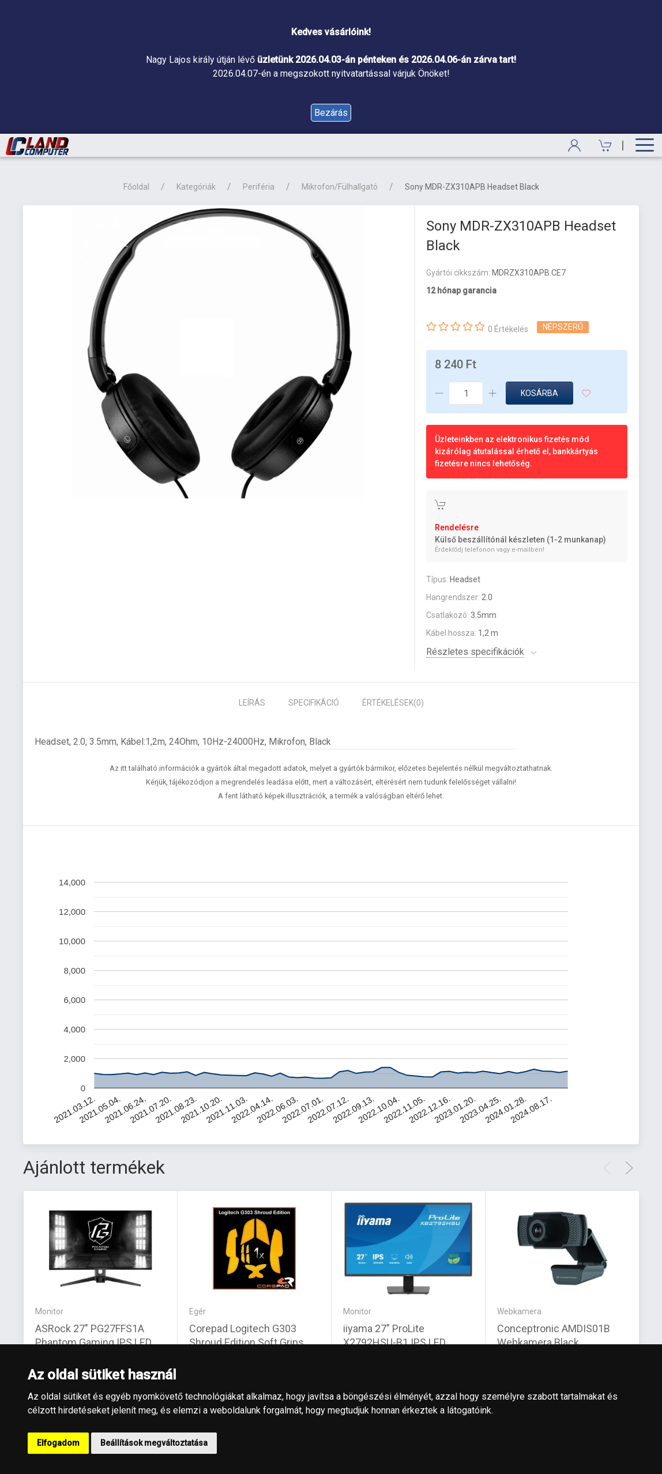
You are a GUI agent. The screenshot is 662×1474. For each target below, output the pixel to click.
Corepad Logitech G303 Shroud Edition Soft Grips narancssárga (246, 1342)
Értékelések (393, 702)
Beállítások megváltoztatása (154, 1442)
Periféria (258, 186)
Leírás (252, 702)
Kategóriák (196, 186)
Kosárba (539, 393)
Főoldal (136, 186)
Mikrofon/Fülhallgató (340, 186)
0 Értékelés (508, 329)
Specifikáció (313, 702)
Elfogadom (58, 1442)
